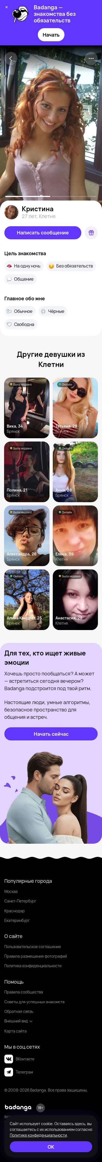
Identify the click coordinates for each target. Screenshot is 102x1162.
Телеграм (18, 1072)
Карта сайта (15, 1031)
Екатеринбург (17, 920)
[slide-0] (27, 196)
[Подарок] (91, 232)
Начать (51, 34)
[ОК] (51, 1146)
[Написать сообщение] (42, 232)
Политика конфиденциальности (32, 965)
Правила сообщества (23, 992)
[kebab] (91, 58)
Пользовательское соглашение (32, 946)
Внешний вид (18, 1020)
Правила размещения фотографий (35, 956)
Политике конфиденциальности (38, 1135)
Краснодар (14, 910)
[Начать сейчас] (51, 733)
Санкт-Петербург (20, 901)
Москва (11, 891)
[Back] (10, 58)
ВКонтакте (19, 1059)
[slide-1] (74, 196)
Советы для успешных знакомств (34, 1001)
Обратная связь (18, 1011)
